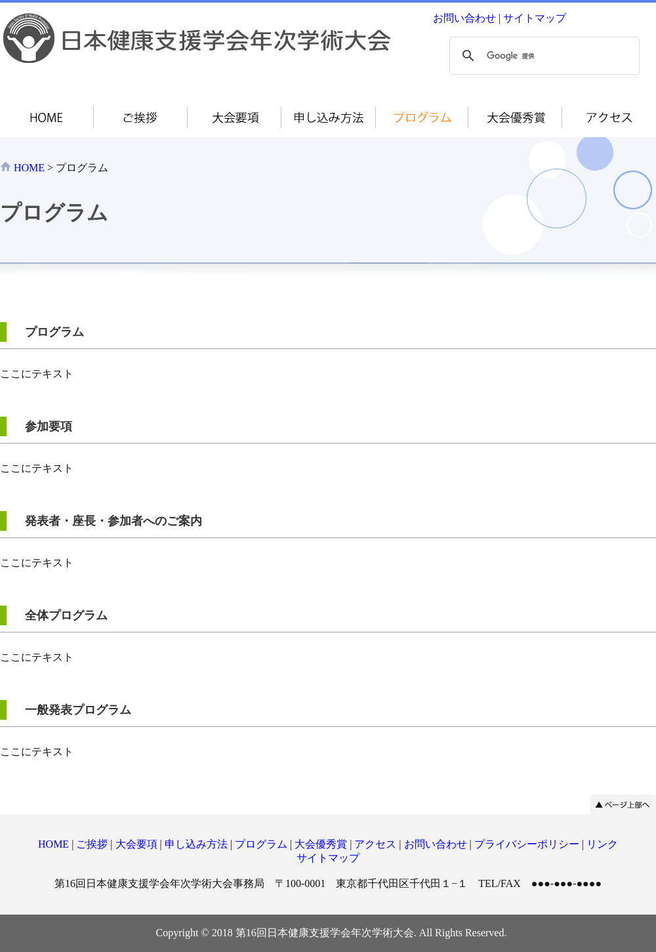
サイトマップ (534, 18)
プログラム (261, 844)
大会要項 (136, 844)
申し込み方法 (196, 844)
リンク (602, 844)
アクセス (375, 844)
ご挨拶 (92, 844)
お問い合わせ (464, 18)
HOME (29, 167)
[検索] (542, 56)
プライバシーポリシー (526, 844)
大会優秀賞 (321, 844)
